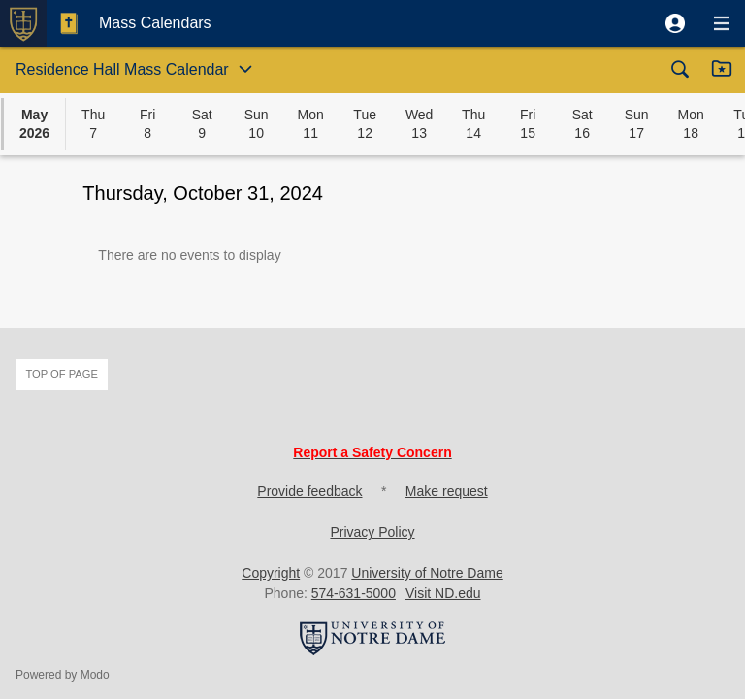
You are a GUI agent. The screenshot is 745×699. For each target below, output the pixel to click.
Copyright (271, 573)
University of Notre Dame (426, 573)
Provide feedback (309, 491)
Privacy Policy (372, 532)
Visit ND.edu (443, 593)
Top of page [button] (61, 374)
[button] (675, 23)
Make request (446, 491)
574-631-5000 (353, 593)
